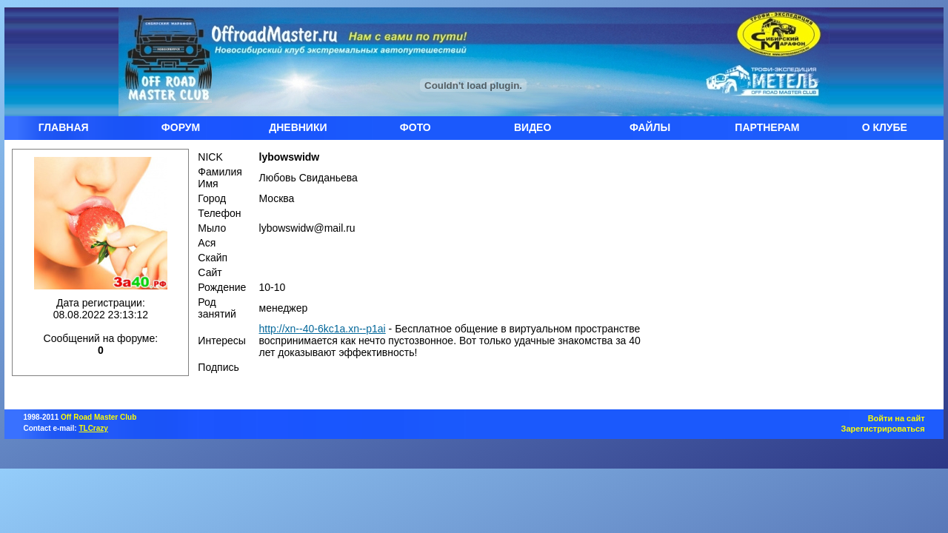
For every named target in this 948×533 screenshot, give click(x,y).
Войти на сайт (896, 418)
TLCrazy (93, 428)
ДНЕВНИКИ (298, 127)
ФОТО (415, 127)
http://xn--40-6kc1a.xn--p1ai (322, 329)
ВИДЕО (532, 127)
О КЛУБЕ (884, 127)
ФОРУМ (180, 127)
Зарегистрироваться (883, 428)
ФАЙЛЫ (650, 127)
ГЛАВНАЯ (64, 127)
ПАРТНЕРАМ (767, 127)
